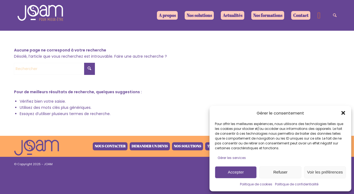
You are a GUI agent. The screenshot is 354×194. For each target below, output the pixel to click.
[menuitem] (167, 15)
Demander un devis (150, 146)
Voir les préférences (325, 172)
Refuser (280, 172)
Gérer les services (232, 157)
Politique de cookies (256, 184)
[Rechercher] (334, 15)
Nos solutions (187, 146)
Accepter (236, 172)
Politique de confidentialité (296, 184)
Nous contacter (110, 146)
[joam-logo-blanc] (41, 15)
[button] (343, 113)
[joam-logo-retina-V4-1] (37, 146)
